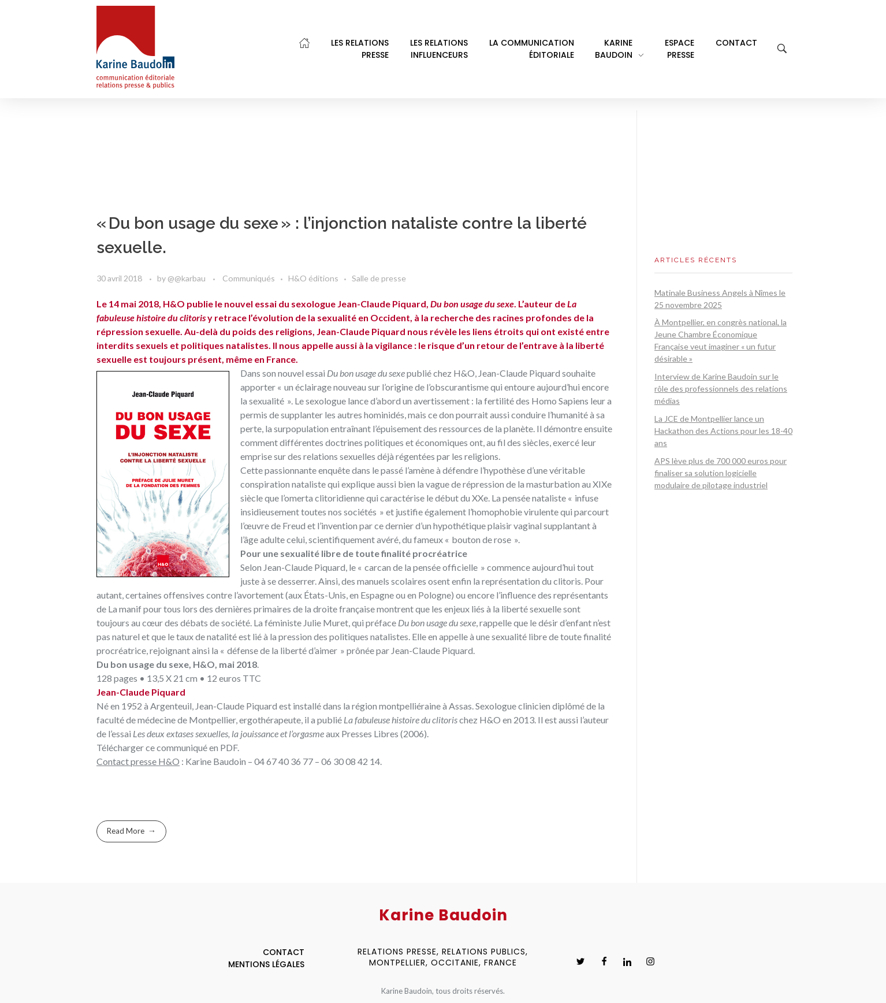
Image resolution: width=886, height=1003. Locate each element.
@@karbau (187, 278)
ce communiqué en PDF (191, 747)
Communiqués (248, 278)
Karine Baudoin (215, 761)
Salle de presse (379, 278)
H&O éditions (313, 278)
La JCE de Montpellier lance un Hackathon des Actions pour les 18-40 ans (723, 431)
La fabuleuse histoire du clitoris (400, 719)
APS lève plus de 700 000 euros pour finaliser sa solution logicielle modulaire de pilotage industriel (720, 473)
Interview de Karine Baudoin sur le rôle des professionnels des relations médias (720, 389)
